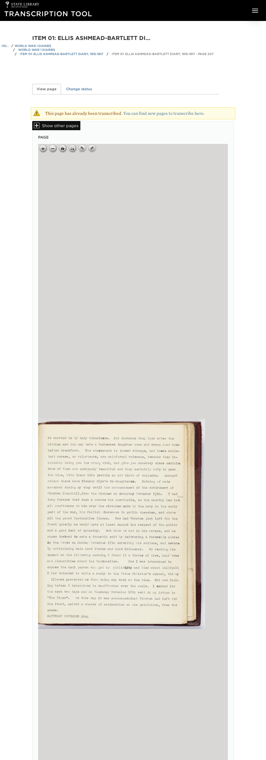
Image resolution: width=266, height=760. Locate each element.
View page (49, 89)
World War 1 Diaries (36, 50)
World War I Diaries (33, 46)
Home (6, 46)
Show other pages (60, 125)
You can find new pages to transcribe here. (164, 113)
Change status (79, 89)
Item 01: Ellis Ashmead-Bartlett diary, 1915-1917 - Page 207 (163, 54)
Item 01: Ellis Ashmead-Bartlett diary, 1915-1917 (61, 54)
